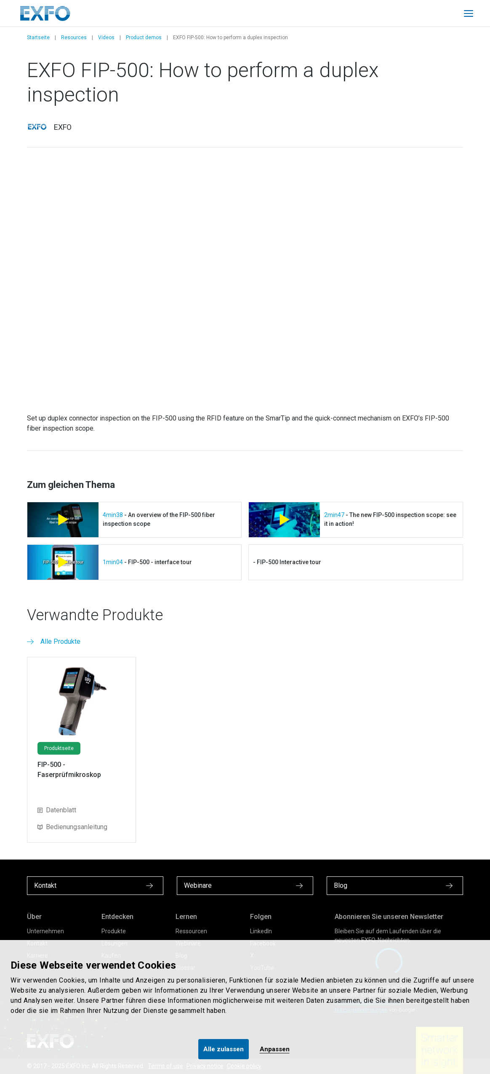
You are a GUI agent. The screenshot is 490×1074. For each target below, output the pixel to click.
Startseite (38, 37)
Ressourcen (191, 931)
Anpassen (275, 1049)
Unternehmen (45, 931)
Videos (106, 37)
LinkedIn (261, 931)
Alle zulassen (223, 1049)
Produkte (113, 931)
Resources (74, 37)
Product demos (144, 37)
